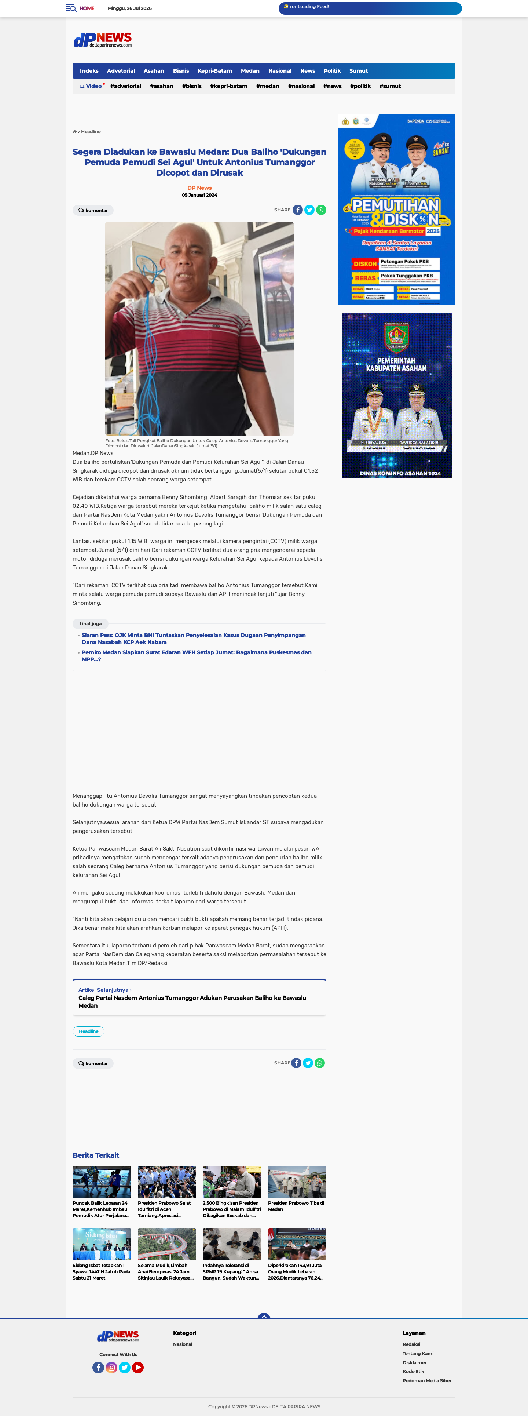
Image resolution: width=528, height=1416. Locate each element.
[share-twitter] (309, 210)
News (307, 71)
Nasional (280, 71)
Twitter (128, 1371)
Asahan (154, 71)
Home (86, 8)
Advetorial (121, 71)
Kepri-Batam (215, 71)
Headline (88, 1031)
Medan (250, 71)
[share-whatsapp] (321, 210)
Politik (332, 71)
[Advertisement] (199, 729)
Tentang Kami (418, 1353)
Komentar (93, 210)
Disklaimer (414, 1362)
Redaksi (411, 1344)
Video (94, 86)
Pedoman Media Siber (427, 1380)
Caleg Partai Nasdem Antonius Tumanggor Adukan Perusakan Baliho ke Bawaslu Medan (192, 1001)
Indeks (89, 71)
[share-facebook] (298, 210)
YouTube (143, 1371)
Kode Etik (413, 1371)
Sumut (358, 71)
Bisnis (181, 71)
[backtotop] (264, 1319)
